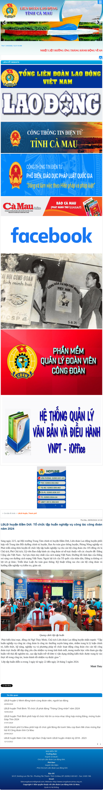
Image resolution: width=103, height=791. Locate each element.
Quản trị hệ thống (51, 787)
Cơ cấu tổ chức (9, 513)
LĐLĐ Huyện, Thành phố (27, 513)
